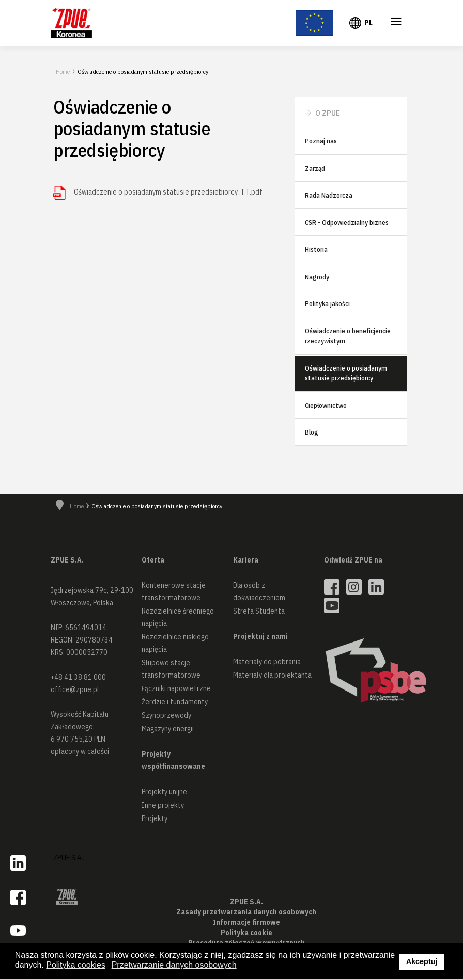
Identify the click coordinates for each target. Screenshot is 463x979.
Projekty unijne (164, 791)
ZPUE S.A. (68, 857)
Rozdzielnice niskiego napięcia (175, 643)
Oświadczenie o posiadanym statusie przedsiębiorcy (346, 373)
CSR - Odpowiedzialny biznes (347, 222)
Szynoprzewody (166, 715)
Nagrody (317, 276)
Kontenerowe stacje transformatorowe (174, 591)
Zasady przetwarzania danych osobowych (246, 912)
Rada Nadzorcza (328, 195)
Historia (316, 249)
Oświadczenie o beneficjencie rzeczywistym (348, 336)
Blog (311, 432)
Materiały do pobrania (267, 661)
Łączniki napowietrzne (176, 688)
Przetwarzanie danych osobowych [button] (174, 964)
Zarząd (315, 168)
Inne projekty (163, 805)
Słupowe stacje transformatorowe (171, 669)
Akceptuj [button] (422, 961)
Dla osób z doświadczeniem (259, 591)
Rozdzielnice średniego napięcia (178, 617)
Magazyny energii (168, 728)
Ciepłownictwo (326, 405)
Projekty (154, 818)
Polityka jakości (327, 303)
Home (63, 71)
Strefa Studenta (259, 611)
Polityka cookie (246, 932)
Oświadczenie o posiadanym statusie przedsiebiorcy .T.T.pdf (168, 192)
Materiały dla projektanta (272, 675)
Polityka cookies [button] (75, 964)
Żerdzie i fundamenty (175, 702)
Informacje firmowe (246, 922)
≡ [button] (396, 23)
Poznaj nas (321, 141)
